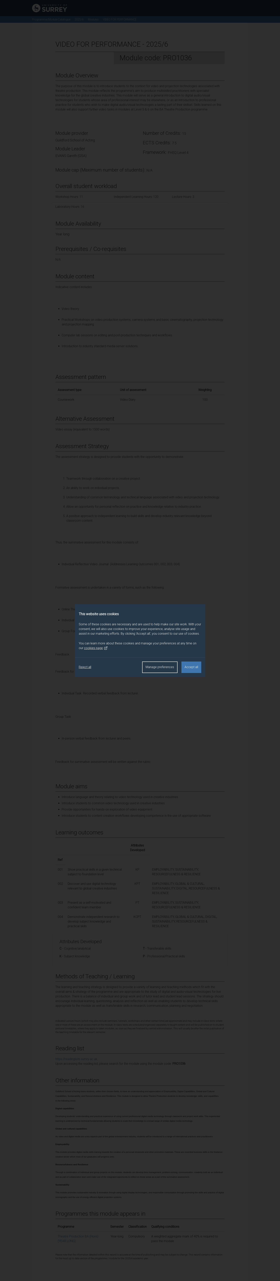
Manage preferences (160, 667)
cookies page (96, 648)
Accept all (191, 667)
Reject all (85, 667)
